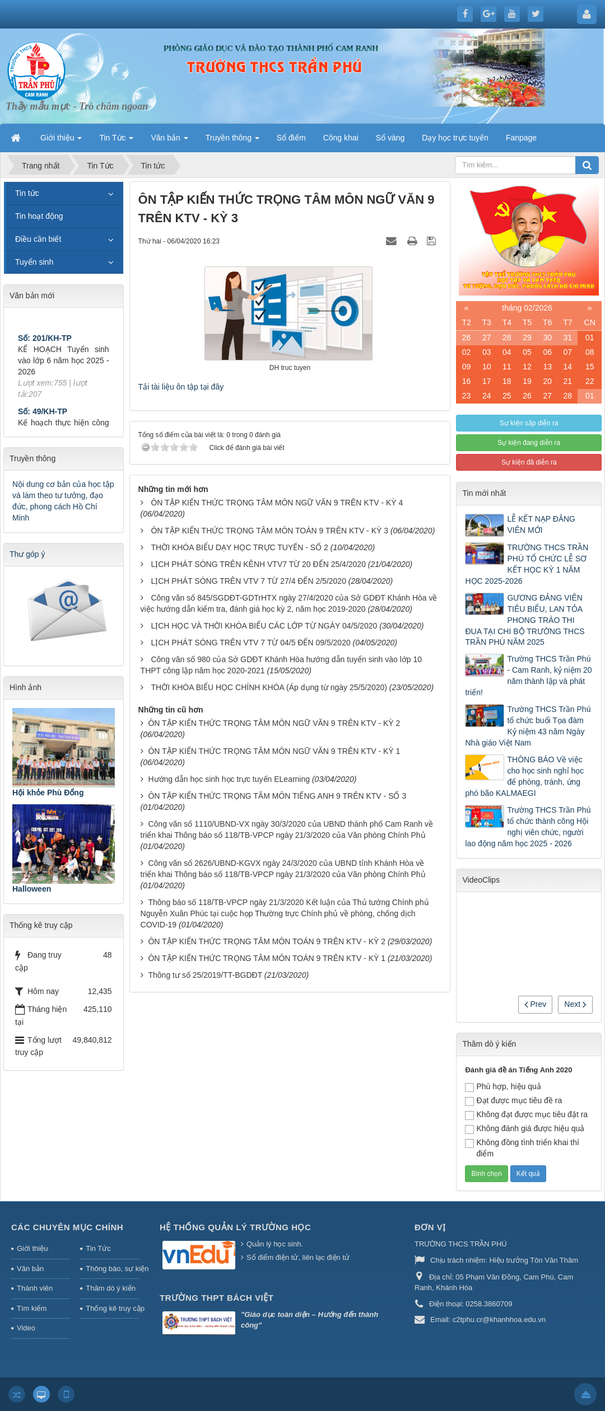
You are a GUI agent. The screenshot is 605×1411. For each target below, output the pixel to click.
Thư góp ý (27, 554)
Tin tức (27, 193)
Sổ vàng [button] (390, 137)
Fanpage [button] (521, 137)
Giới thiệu (32, 1248)
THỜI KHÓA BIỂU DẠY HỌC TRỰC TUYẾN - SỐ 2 (239, 547)
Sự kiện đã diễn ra (529, 462)
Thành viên (35, 1288)
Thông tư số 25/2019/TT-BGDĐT (205, 975)
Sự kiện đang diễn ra (528, 443)
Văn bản (30, 1268)
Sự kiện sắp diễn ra (529, 423)
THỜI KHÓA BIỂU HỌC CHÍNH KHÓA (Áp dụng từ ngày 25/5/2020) (269, 687)
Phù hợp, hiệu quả (503, 1087)
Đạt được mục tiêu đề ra (513, 1101)
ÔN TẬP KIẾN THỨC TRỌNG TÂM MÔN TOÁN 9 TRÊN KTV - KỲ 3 (269, 530)
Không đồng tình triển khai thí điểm (522, 1148)
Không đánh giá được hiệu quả (524, 1129)
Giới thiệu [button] (61, 141)
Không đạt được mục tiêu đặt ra (526, 1115)
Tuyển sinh (34, 261)
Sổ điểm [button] (291, 137)
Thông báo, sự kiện (112, 1268)
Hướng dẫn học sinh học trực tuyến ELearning (229, 779)
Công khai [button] (341, 137)
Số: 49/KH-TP (42, 420)
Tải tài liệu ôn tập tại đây (181, 386)
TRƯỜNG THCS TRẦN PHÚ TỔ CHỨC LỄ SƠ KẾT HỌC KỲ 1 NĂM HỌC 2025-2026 (526, 564)
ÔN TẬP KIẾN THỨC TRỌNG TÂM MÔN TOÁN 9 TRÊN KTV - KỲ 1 (266, 958)
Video (26, 1328)
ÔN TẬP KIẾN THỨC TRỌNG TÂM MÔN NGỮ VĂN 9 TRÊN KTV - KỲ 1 (274, 751)
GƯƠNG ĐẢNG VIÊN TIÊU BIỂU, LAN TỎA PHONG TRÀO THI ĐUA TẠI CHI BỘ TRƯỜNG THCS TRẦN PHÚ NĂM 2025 (524, 620)
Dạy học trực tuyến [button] (455, 137)
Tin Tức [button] (116, 141)
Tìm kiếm (31, 1308)
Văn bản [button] (169, 141)
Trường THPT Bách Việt (216, 1297)
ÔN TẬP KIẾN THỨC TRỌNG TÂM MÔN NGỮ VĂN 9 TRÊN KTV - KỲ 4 (277, 502)
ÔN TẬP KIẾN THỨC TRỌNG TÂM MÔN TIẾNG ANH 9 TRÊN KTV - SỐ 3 (277, 795)
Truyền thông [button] (232, 141)
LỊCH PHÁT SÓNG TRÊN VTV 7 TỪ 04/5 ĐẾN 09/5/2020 (250, 642)
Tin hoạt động (39, 216)
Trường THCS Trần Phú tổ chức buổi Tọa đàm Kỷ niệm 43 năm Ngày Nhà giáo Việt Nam (527, 726)
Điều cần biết (38, 239)
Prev (535, 1004)
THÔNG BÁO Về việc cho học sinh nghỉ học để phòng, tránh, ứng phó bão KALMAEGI (524, 776)
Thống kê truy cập (112, 1308)
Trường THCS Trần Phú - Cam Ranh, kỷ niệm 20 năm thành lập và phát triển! (528, 675)
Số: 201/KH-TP (45, 347)
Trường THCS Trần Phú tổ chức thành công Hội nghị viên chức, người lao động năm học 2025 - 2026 (527, 826)
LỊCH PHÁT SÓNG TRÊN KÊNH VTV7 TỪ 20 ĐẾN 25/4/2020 (258, 564)
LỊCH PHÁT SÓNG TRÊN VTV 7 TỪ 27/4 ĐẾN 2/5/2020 (248, 580)
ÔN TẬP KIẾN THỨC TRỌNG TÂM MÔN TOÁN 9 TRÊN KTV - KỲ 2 (266, 941)
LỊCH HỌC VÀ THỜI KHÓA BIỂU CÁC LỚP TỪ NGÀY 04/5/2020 (264, 625)
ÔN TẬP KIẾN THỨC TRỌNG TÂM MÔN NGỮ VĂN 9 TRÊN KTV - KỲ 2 (274, 723)
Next (575, 1004)
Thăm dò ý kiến (111, 1288)
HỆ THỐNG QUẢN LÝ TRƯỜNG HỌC (235, 1227)
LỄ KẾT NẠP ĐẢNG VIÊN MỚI (541, 524)
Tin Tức (98, 1248)
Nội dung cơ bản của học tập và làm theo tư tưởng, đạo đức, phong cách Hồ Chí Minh (63, 501)
